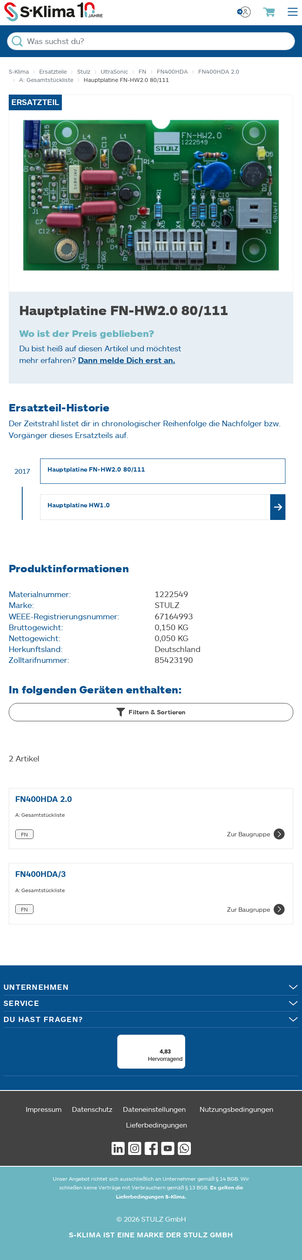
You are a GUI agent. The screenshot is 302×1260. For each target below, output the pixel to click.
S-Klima (19, 71)
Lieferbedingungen (156, 1125)
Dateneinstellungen (154, 1109)
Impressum (43, 1109)
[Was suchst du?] (151, 41)
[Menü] (180, 1040)
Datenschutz (92, 1109)
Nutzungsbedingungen (236, 1109)
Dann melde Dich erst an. (126, 360)
